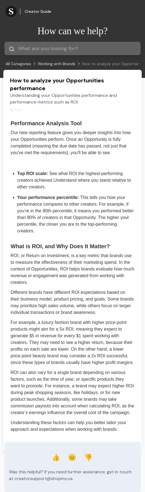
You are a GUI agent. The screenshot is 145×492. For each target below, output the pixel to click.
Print (16, 110)
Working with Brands (56, 63)
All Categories (18, 63)
